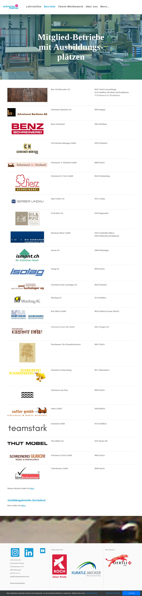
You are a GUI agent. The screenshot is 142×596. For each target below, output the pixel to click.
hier (32, 489)
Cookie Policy (91, 593)
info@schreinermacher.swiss (19, 577)
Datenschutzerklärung (17, 583)
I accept (131, 593)
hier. (23, 506)
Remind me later (113, 593)
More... (105, 7)
